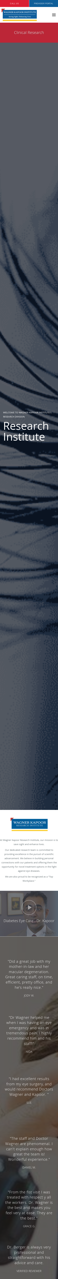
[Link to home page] (25, 15)
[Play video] (29, 907)
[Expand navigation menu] (53, 15)
